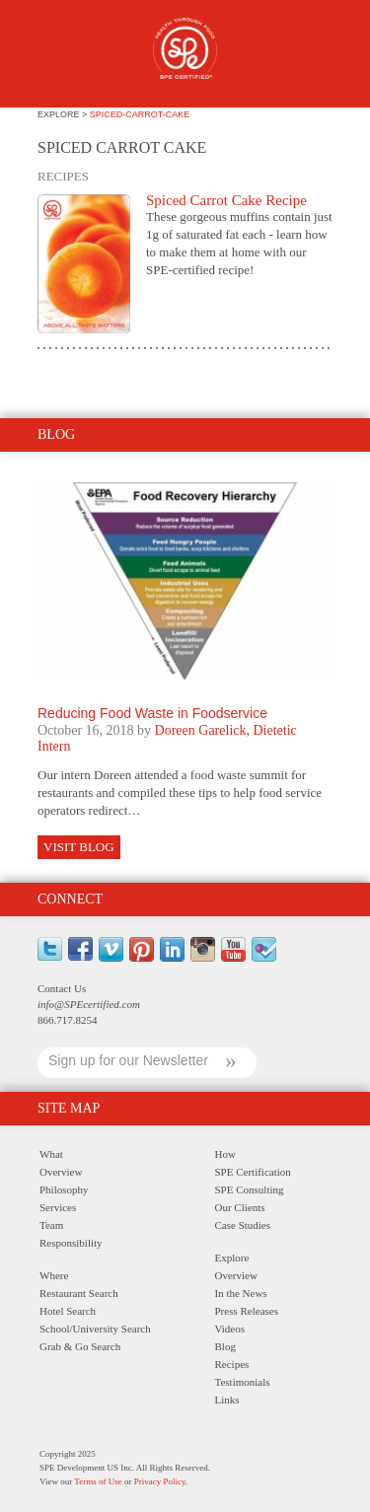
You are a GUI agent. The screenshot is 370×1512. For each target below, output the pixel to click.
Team (51, 1225)
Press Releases (246, 1311)
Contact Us (61, 988)
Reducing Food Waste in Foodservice (152, 713)
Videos (230, 1328)
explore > (63, 114)
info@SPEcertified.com (88, 1004)
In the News (241, 1293)
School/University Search (95, 1328)
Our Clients (240, 1207)
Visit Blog (78, 846)
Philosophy (64, 1189)
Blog (225, 1346)
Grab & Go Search (79, 1346)
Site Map (68, 1108)
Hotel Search (67, 1311)
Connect (70, 899)
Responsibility (71, 1243)
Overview (60, 1172)
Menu (48, 56)
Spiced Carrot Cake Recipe (226, 200)
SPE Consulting (249, 1189)
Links (227, 1399)
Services (57, 1207)
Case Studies (243, 1225)
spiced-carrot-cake (140, 114)
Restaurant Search (78, 1293)
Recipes (232, 1364)
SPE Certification (253, 1172)
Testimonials (242, 1382)
